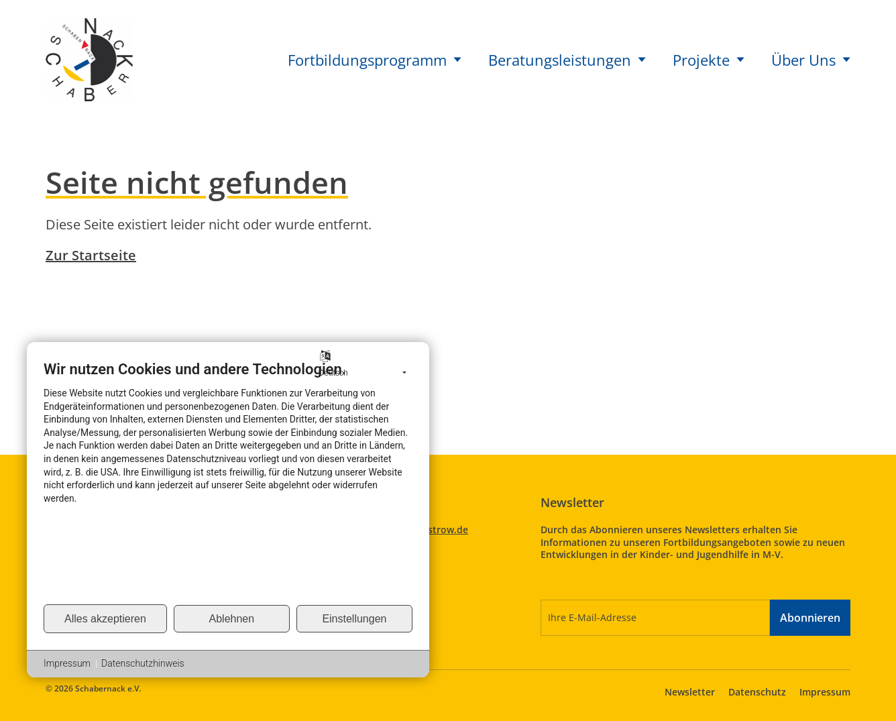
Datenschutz (757, 691)
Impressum (824, 691)
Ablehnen (232, 618)
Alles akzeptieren (105, 618)
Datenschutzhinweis (142, 663)
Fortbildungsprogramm (374, 60)
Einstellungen (354, 618)
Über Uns (810, 60)
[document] (228, 481)
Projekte (708, 60)
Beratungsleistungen (567, 60)
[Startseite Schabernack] (89, 58)
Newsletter (690, 691)
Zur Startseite (91, 255)
